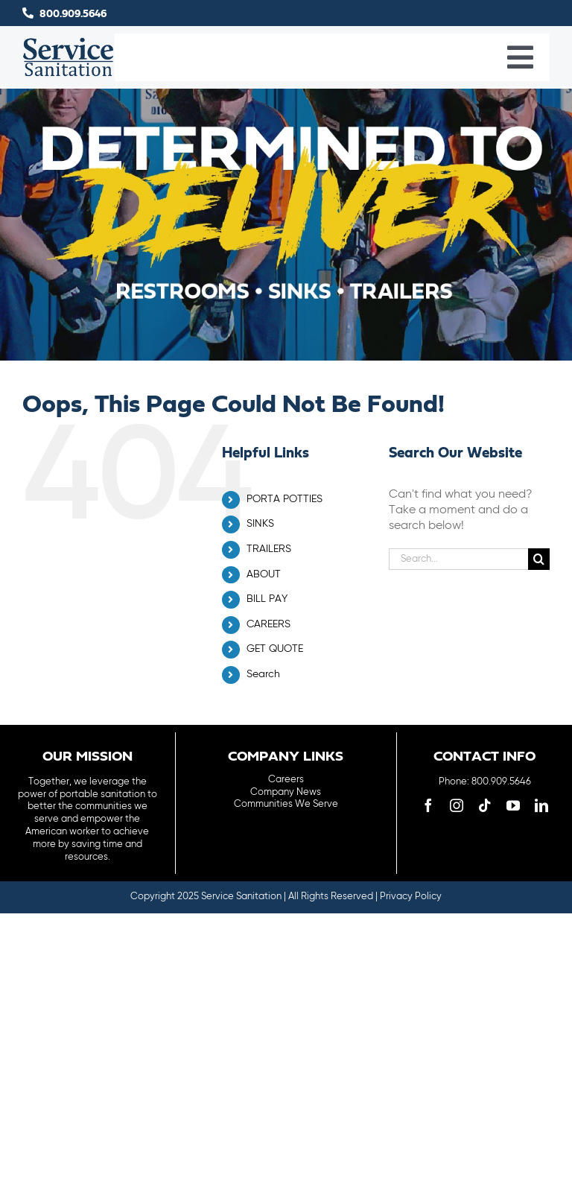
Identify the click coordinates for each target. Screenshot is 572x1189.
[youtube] (513, 805)
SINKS (260, 524)
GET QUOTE (275, 649)
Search (263, 674)
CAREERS (268, 624)
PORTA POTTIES (284, 499)
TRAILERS (269, 549)
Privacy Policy (411, 896)
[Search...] (458, 559)
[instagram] (456, 805)
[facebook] (428, 805)
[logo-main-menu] (68, 43)
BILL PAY (267, 599)
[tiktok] (485, 805)
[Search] (539, 559)
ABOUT (264, 574)
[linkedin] (541, 805)
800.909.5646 (73, 14)
